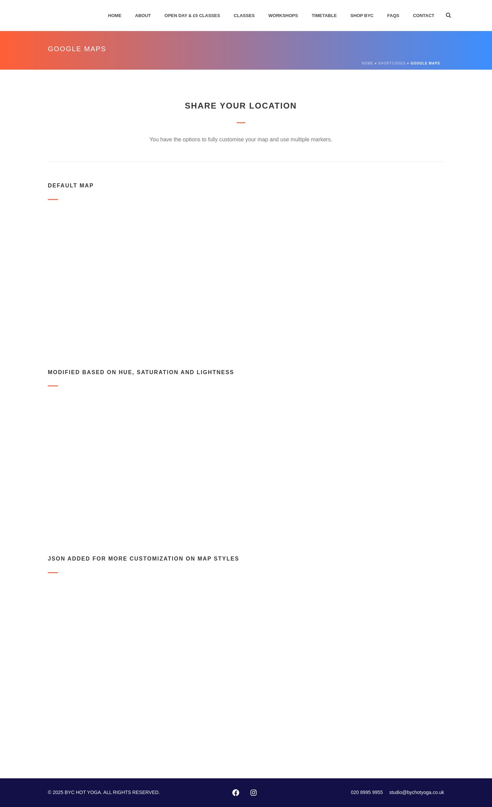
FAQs (393, 15)
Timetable (324, 15)
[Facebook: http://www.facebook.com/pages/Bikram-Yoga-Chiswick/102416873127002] (236, 793)
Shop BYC (362, 15)
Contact (424, 15)
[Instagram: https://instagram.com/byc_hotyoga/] (253, 793)
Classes (244, 15)
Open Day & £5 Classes (192, 15)
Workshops (283, 15)
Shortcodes (392, 63)
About (143, 15)
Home (114, 15)
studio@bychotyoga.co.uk (416, 792)
